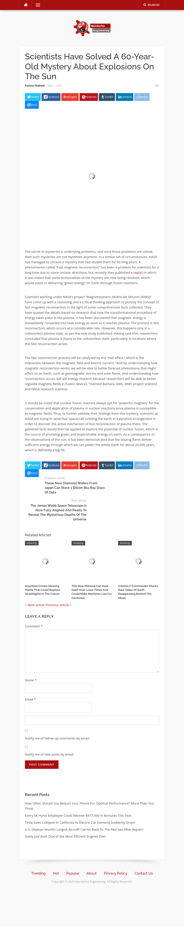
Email (30, 699)
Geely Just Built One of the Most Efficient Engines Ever (65, 836)
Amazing (32, 543)
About (91, 873)
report (138, 272)
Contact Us (144, 873)
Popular (72, 873)
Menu (36, 5)
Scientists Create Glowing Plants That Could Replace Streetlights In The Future (42, 589)
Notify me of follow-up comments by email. (57, 738)
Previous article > (59, 605)
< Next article (35, 605)
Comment (33, 626)
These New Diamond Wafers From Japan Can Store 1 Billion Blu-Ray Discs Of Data (75, 487)
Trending (38, 873)
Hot (56, 873)
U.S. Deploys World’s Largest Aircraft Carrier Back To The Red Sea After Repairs (84, 829)
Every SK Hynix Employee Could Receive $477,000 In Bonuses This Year (78, 815)
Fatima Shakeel (35, 85)
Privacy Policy (115, 873)
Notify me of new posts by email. (49, 754)
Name (31, 680)
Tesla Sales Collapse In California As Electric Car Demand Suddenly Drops (80, 822)
